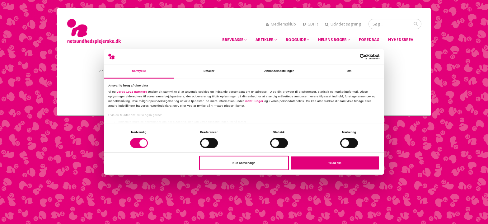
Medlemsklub (281, 24)
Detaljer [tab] (209, 70)
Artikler (266, 39)
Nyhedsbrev (400, 39)
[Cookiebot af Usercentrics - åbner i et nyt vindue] (352, 56)
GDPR (310, 24)
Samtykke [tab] (139, 70)
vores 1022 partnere (132, 91)
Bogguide (297, 39)
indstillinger (254, 100)
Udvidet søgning (343, 24)
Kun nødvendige (243, 163)
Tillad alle (334, 163)
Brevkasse (234, 39)
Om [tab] (349, 70)
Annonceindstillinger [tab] (279, 70)
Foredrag (369, 39)
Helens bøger (334, 39)
